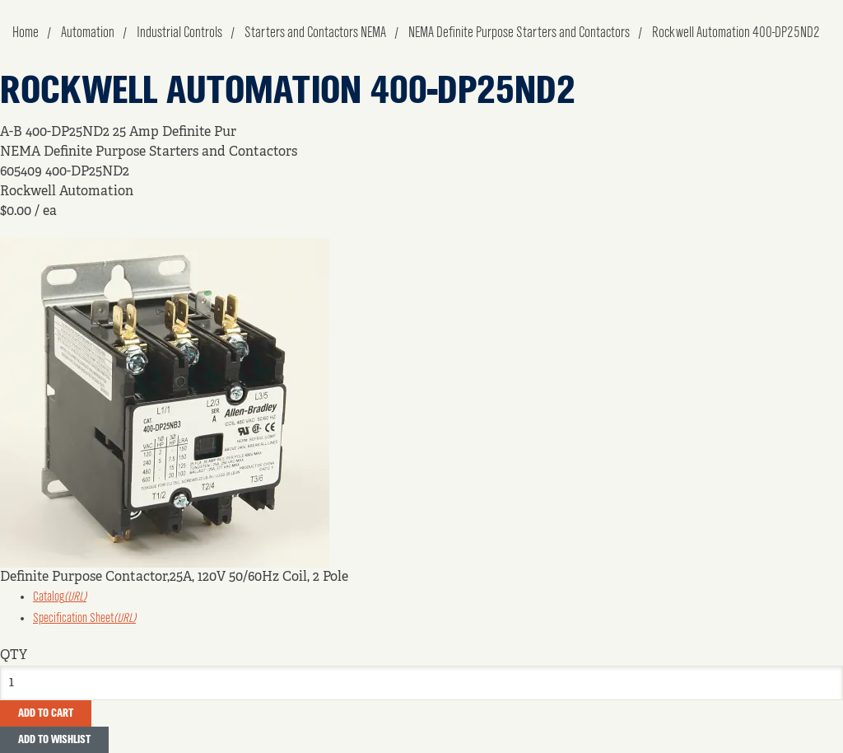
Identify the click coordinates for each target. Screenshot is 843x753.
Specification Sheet (84, 618)
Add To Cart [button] (45, 713)
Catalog (59, 597)
